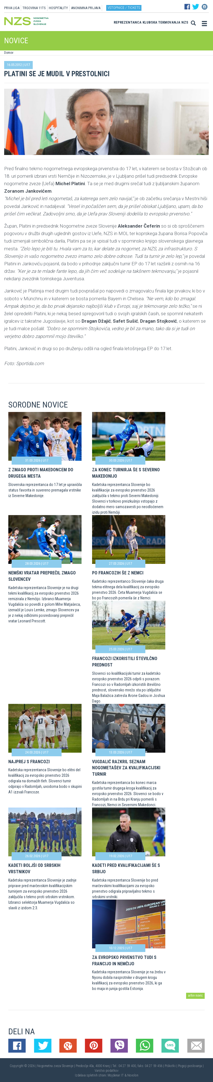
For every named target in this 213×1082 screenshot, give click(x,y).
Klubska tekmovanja (161, 22)
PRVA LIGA (11, 8)
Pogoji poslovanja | (191, 1066)
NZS (184, 22)
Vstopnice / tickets (124, 8)
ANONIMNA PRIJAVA (85, 8)
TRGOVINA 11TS (34, 8)
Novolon (132, 1075)
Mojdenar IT (116, 1075)
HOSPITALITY (58, 8)
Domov (8, 53)
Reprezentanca (127, 22)
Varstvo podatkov (106, 1071)
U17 (27, 65)
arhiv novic (195, 995)
